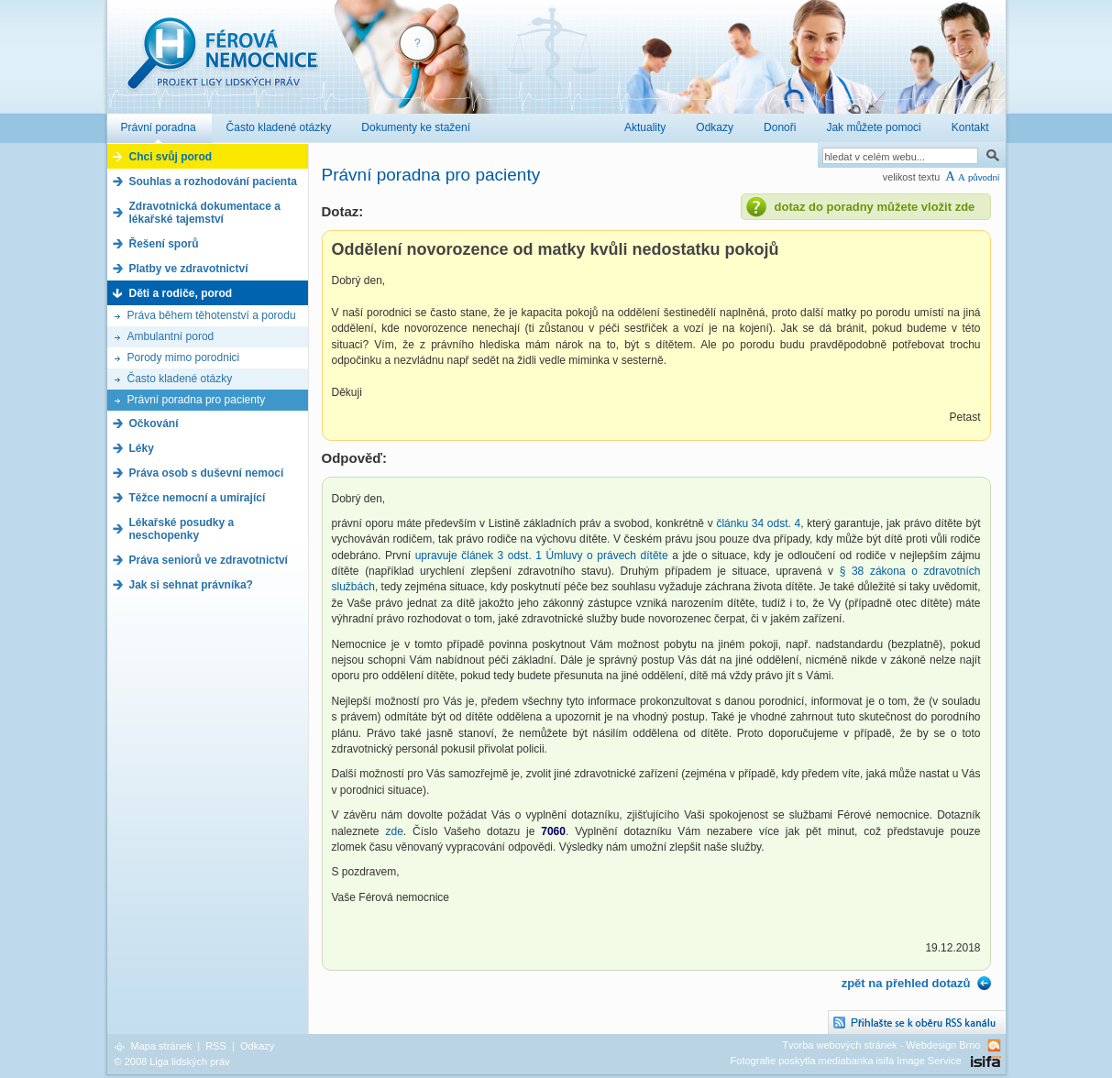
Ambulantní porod (171, 336)
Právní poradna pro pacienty (196, 399)
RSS (215, 1045)
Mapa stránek (162, 1045)
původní (984, 177)
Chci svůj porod (171, 156)
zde (393, 831)
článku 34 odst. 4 (758, 523)
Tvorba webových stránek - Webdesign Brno (881, 1045)
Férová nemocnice (222, 63)
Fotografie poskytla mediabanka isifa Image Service (846, 1060)
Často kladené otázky (180, 378)
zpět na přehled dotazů (906, 983)
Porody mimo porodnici (183, 357)
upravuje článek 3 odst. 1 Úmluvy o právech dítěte (541, 555)
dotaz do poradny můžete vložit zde (875, 207)
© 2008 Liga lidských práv (172, 1061)
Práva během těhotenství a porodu (211, 315)
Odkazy (257, 1045)
